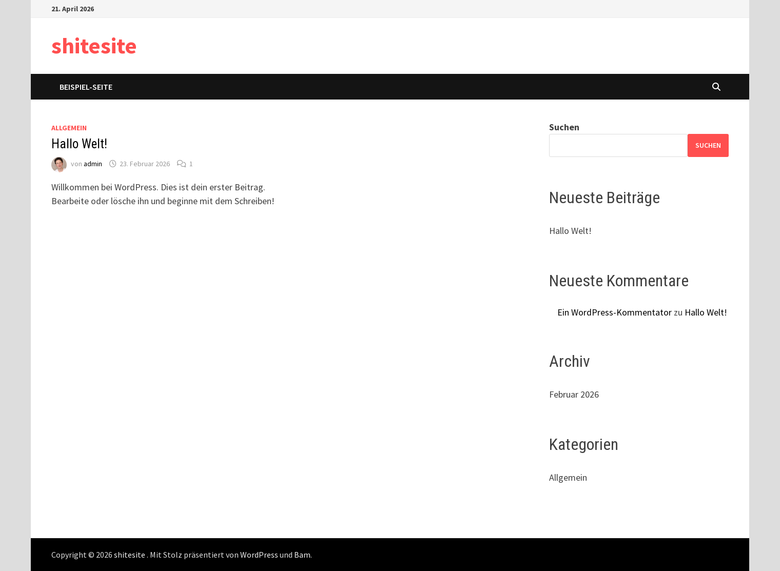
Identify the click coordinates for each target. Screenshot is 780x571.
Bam (302, 554)
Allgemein (69, 127)
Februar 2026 (574, 394)
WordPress (259, 554)
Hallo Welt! (79, 143)
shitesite (94, 45)
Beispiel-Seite (86, 87)
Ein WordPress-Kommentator (614, 312)
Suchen (564, 127)
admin (93, 163)
